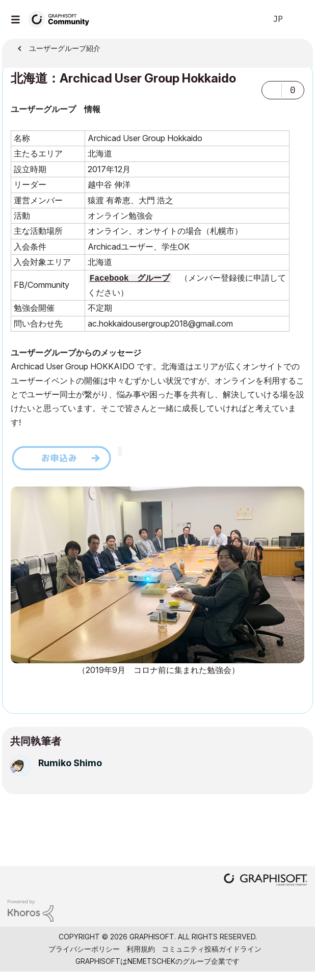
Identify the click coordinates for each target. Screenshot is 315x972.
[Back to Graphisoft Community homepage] (62, 18)
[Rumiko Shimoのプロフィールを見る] (70, 763)
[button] (271, 90)
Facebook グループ (130, 278)
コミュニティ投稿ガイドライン (211, 948)
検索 (243, 19)
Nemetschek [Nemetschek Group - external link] (151, 961)
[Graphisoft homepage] (265, 881)
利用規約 (140, 948)
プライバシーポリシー (84, 948)
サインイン (298, 19)
